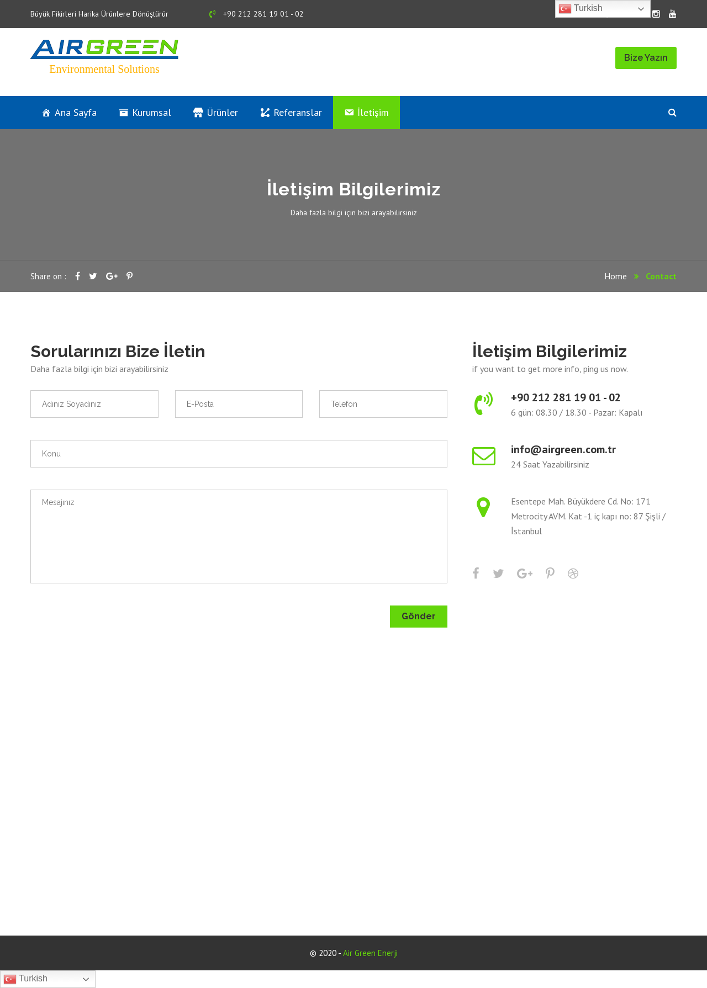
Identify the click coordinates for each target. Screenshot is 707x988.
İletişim (373, 112)
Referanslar (297, 112)
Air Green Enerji (370, 953)
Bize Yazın (646, 57)
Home (615, 275)
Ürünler (222, 112)
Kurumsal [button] (151, 112)
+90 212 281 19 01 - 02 (256, 14)
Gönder (419, 616)
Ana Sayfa (76, 112)
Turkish (580, 8)
